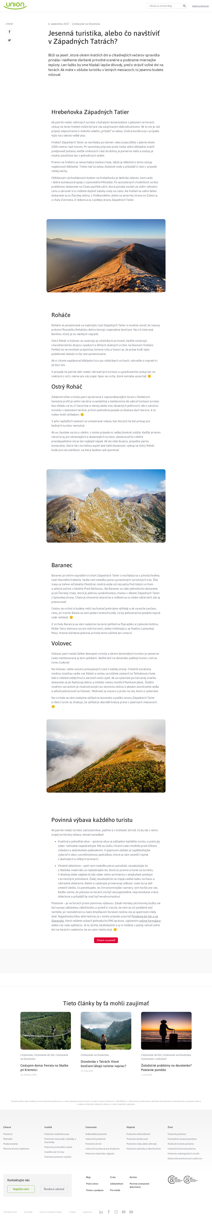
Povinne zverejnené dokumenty (139, 1185)
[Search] (184, 5)
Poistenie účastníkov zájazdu (99, 1153)
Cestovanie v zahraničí (154, 1058)
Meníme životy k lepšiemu (16, 1148)
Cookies (72, 1212)
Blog (88, 1177)
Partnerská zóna (10, 1212)
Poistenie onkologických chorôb (183, 1153)
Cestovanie (26, 1054)
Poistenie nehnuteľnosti (138, 1134)
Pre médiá (115, 1190)
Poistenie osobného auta (56, 1134)
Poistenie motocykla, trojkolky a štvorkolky (60, 1140)
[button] (200, 6)
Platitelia (7, 1139)
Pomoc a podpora (95, 1190)
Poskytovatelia (10, 1143)
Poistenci (7, 1134)
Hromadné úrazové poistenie (182, 1139)
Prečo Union (92, 1183)
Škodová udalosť (54, 1189)
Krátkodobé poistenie (96, 1134)
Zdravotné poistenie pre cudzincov (185, 1158)
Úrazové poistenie (177, 1134)
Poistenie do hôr (93, 1143)
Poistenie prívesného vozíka (58, 1147)
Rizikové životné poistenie (181, 1143)
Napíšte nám (21, 1189)
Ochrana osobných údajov (51, 1212)
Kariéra (133, 1177)
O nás (113, 1177)
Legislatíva (87, 1212)
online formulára (150, 920)
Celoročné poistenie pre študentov (102, 1148)
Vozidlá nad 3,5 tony (54, 1152)
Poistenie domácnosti (137, 1139)
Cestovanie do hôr (44, 1054)
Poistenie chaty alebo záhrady (142, 1143)
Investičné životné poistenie (182, 1148)
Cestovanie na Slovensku (86, 23)
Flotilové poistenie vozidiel (57, 1157)
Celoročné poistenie (95, 1139)
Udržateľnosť (116, 1183)
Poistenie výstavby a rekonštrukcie (144, 1148)
